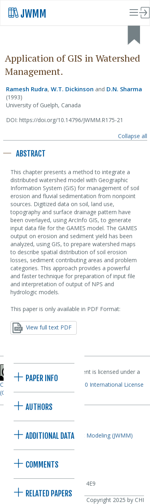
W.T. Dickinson (72, 89)
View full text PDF (42, 327)
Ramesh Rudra (27, 89)
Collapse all (132, 136)
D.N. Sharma (124, 89)
